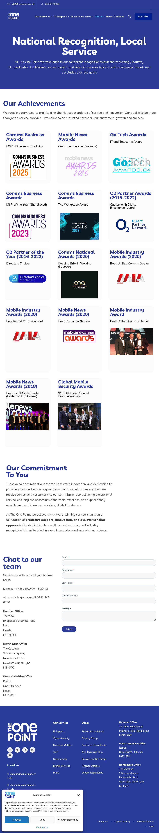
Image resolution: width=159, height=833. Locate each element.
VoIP (55, 751)
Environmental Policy (94, 758)
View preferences (68, 819)
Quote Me (143, 16)
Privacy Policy (42, 827)
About (98, 16)
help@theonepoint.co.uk (22, 3)
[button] (78, 795)
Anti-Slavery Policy (92, 751)
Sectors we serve (80, 16)
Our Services (42, 16)
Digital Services (61, 765)
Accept (17, 819)
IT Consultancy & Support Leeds (21, 787)
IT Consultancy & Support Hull (21, 776)
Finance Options (91, 765)
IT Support (60, 16)
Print (56, 772)
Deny (42, 819)
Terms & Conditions (93, 731)
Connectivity (60, 758)
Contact (119, 16)
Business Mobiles (62, 745)
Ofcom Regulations (92, 772)
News (109, 16)
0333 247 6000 (52, 3)
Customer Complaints (94, 745)
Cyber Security (61, 738)
